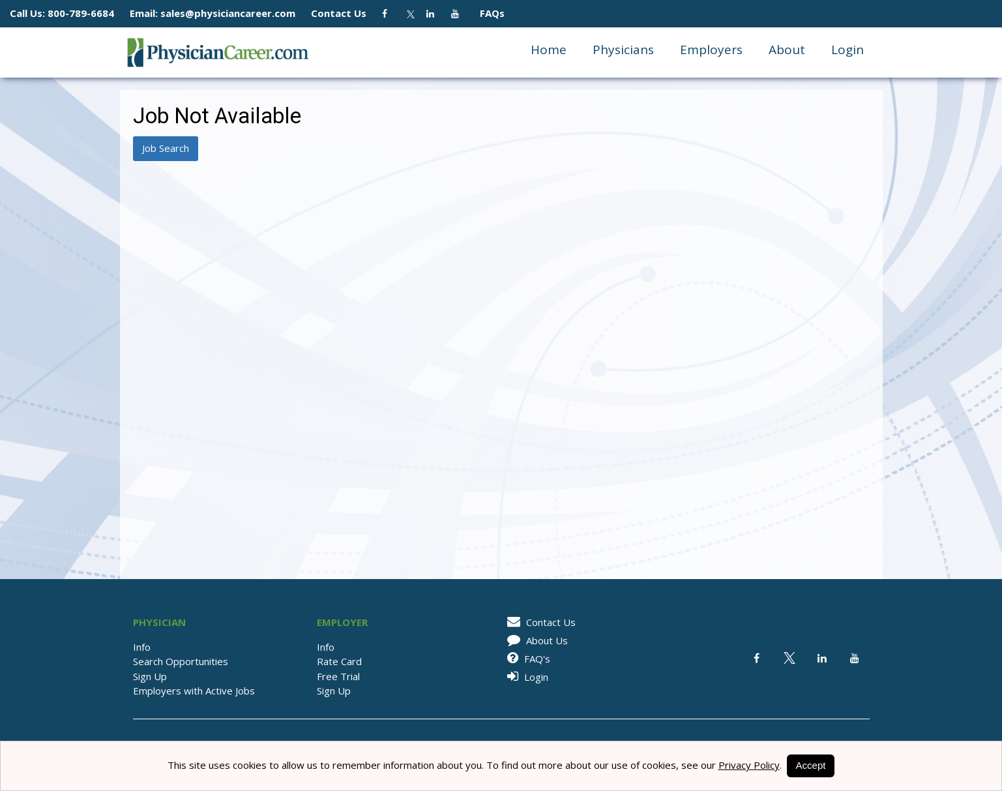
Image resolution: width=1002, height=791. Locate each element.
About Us (535, 640)
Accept (811, 765)
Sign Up (150, 676)
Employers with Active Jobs (194, 690)
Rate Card (339, 661)
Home (549, 49)
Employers (711, 49)
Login (847, 49)
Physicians (623, 49)
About (787, 49)
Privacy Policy (749, 764)
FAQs (487, 13)
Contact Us (345, 13)
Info (142, 646)
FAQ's (526, 658)
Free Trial (338, 676)
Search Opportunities (180, 661)
